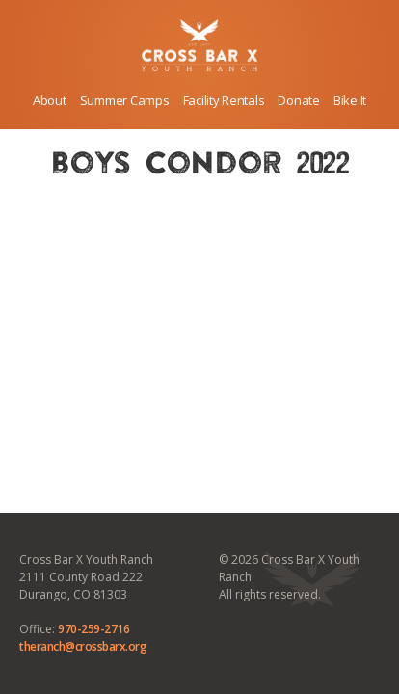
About (49, 100)
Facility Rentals (224, 100)
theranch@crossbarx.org (82, 646)
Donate (298, 100)
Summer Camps (125, 100)
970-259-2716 (93, 629)
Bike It (349, 100)
